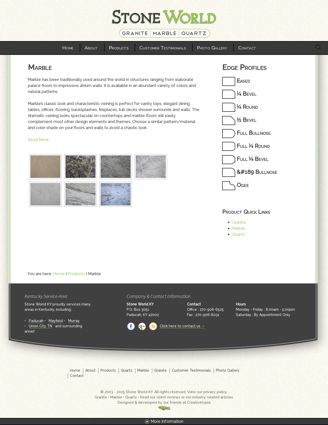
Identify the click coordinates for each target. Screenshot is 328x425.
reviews (173, 397)
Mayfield (56, 321)
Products (118, 47)
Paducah (36, 321)
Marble (238, 228)
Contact (247, 47)
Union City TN (40, 326)
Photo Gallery (212, 47)
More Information (167, 421)
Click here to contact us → (182, 326)
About (91, 47)
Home (67, 47)
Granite (239, 222)
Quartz (238, 234)
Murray (74, 321)
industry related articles (212, 397)
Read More (38, 139)
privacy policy (215, 392)
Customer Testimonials (162, 47)
